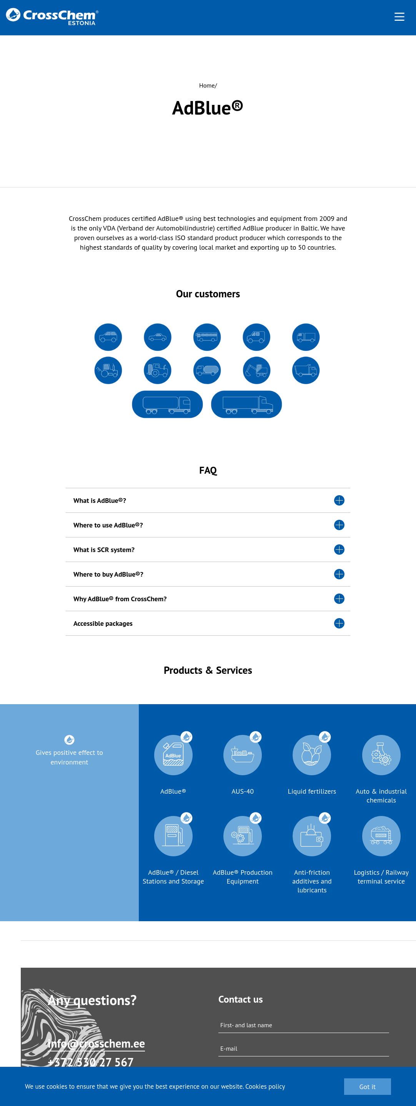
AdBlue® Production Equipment (242, 876)
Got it (367, 1086)
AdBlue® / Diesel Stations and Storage (173, 876)
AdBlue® (173, 791)
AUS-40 (242, 791)
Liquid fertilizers (312, 791)
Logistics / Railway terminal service (381, 876)
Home (207, 85)
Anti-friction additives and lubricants (312, 881)
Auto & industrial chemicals (381, 795)
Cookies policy (265, 1086)
